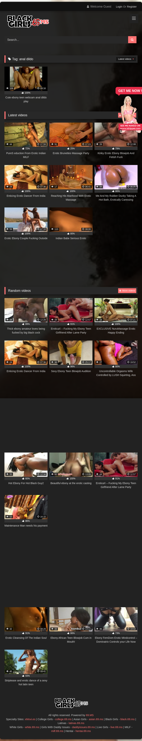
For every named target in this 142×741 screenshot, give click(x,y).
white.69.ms (32, 727)
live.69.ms (117, 727)
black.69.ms (127, 719)
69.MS (90, 715)
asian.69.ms (96, 719)
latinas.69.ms (76, 723)
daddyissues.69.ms (83, 727)
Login (119, 6)
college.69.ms (63, 719)
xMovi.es (30, 719)
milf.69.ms (57, 731)
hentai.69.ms (83, 731)
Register (132, 6)
